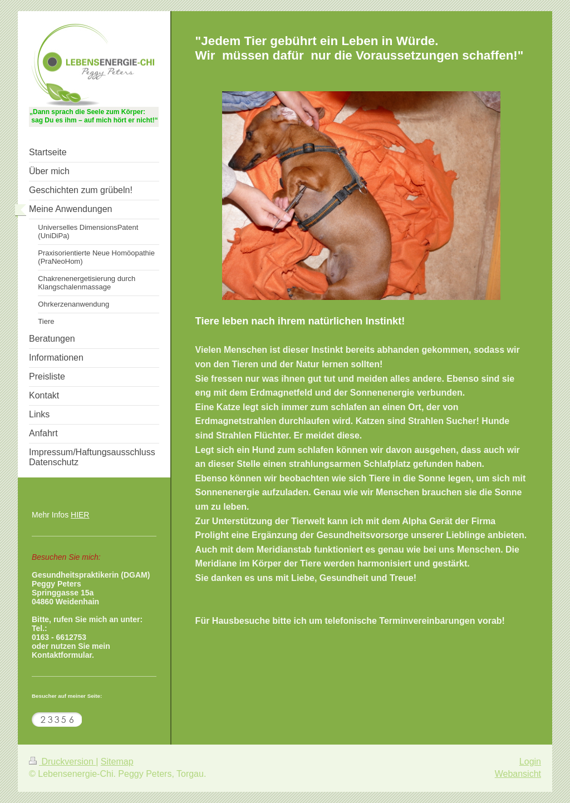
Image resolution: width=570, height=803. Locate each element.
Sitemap (117, 761)
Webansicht (518, 774)
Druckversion (62, 761)
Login (530, 761)
